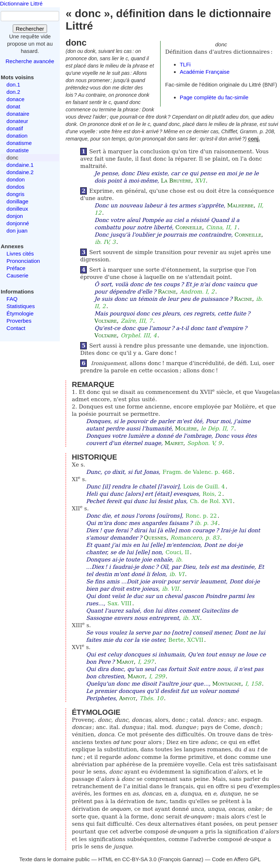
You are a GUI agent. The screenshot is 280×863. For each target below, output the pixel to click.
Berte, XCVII (185, 640)
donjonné (18, 223)
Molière (186, 428)
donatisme (19, 143)
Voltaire (105, 321)
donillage (17, 201)
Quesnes (155, 537)
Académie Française (205, 72)
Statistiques (21, 306)
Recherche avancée (29, 61)
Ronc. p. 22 (201, 516)
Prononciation (23, 261)
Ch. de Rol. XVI (211, 501)
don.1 (13, 84)
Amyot (127, 698)
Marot (125, 662)
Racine (167, 291)
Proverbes (19, 321)
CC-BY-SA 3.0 (139, 859)
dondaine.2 (20, 172)
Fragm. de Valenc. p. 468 (197, 472)
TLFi (185, 64)
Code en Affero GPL (236, 859)
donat (13, 106)
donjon (15, 216)
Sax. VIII (120, 603)
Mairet (173, 443)
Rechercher (30, 29)
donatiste (18, 150)
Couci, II (177, 552)
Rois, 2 (212, 494)
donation (17, 136)
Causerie (17, 275)
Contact (16, 328)
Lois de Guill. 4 (204, 486)
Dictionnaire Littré (21, 3)
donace (15, 99)
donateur (17, 121)
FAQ (12, 299)
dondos (15, 187)
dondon (16, 179)
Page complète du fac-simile (214, 97)
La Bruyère (176, 180)
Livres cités (20, 253)
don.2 (13, 92)
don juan (17, 230)
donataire (18, 114)
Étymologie (20, 313)
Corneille (188, 227)
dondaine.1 (20, 165)
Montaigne (226, 683)
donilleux (17, 209)
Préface (16, 268)
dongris (15, 194)
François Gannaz (181, 859)
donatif (15, 128)
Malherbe (240, 205)
